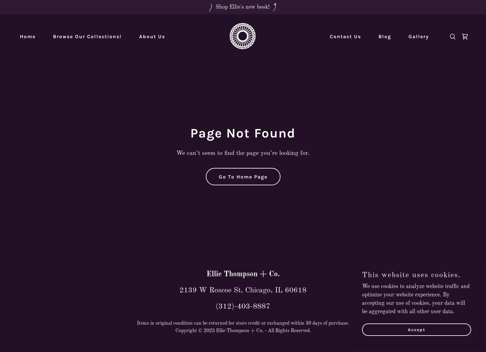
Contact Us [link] (345, 36)
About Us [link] (152, 36)
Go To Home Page (243, 177)
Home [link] (28, 36)
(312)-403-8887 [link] (243, 306)
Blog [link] (384, 36)
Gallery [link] (419, 36)
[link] (243, 36)
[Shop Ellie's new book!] (243, 7)
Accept (417, 329)
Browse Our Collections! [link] (87, 36)
